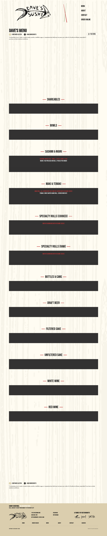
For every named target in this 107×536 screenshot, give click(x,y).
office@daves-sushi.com (37, 517)
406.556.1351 (34, 515)
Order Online (86, 19)
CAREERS (84, 523)
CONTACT (71, 523)
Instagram (55, 515)
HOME (23, 523)
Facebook (55, 512)
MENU (83, 6)
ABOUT (59, 523)
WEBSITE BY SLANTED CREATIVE (93, 528)
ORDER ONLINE (35, 523)
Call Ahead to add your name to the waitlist (21, 508)
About (83, 10)
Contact (84, 15)
